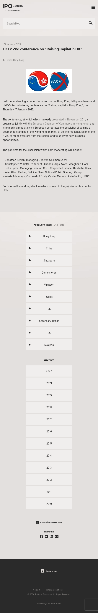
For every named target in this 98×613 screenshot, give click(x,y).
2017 (49, 419)
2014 (49, 455)
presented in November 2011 (68, 119)
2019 (49, 395)
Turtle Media (55, 603)
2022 (49, 371)
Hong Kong (18, 60)
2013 (49, 467)
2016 (49, 431)
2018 (49, 407)
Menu (92, 7)
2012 (49, 479)
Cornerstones (49, 272)
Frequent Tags (43, 224)
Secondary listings (49, 320)
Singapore (49, 260)
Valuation (49, 284)
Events (9, 60)
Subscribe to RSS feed (51, 522)
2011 (49, 491)
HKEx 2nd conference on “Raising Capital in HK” (42, 49)
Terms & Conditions (54, 590)
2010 (49, 503)
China (49, 248)
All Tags (59, 224)
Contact (36, 590)
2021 (49, 383)
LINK (5, 190)
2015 (49, 443)
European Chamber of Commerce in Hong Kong (61, 123)
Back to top (51, 571)
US (49, 332)
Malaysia (49, 344)
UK (49, 308)
